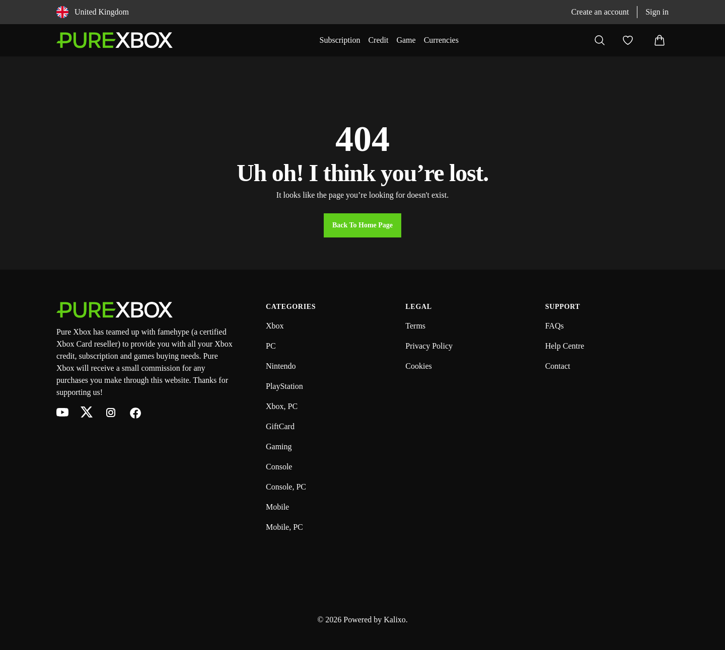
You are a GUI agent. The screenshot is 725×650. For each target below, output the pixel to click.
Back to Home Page (362, 225)
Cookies (418, 366)
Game (405, 40)
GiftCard (280, 426)
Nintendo (281, 366)
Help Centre (565, 346)
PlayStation (284, 386)
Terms (415, 325)
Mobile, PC (284, 527)
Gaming (279, 446)
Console (279, 466)
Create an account (600, 12)
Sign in (657, 12)
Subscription (340, 40)
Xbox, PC (282, 406)
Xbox (275, 325)
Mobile (277, 507)
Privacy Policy (429, 346)
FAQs (554, 325)
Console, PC (286, 486)
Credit (378, 40)
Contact (557, 366)
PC (271, 346)
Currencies (441, 40)
